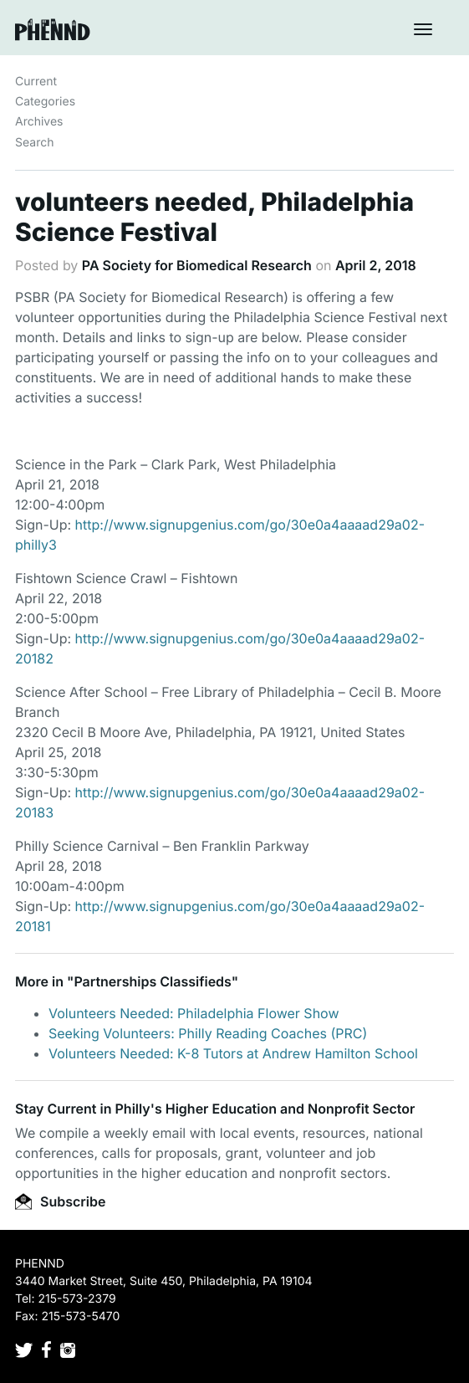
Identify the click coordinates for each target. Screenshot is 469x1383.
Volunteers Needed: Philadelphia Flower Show (193, 1013)
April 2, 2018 (375, 265)
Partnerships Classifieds (152, 981)
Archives (39, 122)
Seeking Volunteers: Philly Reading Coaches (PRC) (207, 1033)
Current (36, 81)
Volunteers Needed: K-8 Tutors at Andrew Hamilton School (233, 1053)
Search (34, 143)
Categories (45, 102)
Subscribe (60, 1201)
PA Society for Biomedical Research (197, 265)
